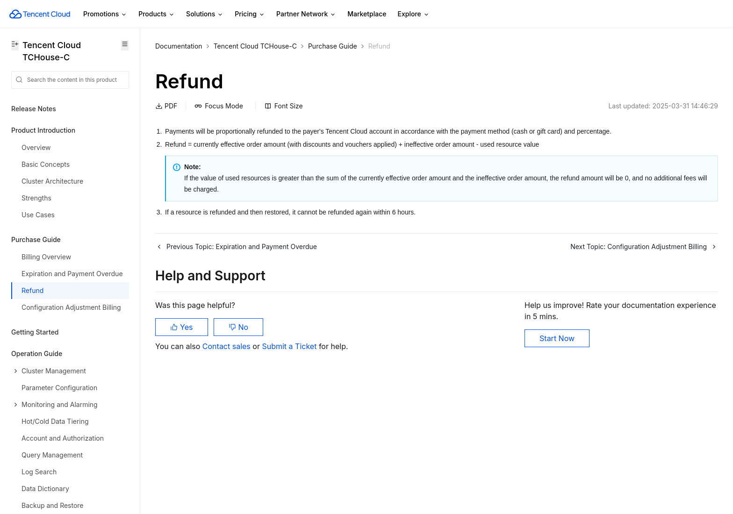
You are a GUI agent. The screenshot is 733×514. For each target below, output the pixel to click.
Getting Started (35, 332)
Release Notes (33, 109)
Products (156, 14)
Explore (414, 14)
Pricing (250, 14)
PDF (166, 106)
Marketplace (366, 14)
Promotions (105, 14)
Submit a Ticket (290, 346)
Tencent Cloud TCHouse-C (255, 46)
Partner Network (306, 14)
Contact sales (227, 346)
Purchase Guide (332, 46)
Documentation (178, 46)
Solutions (204, 14)
